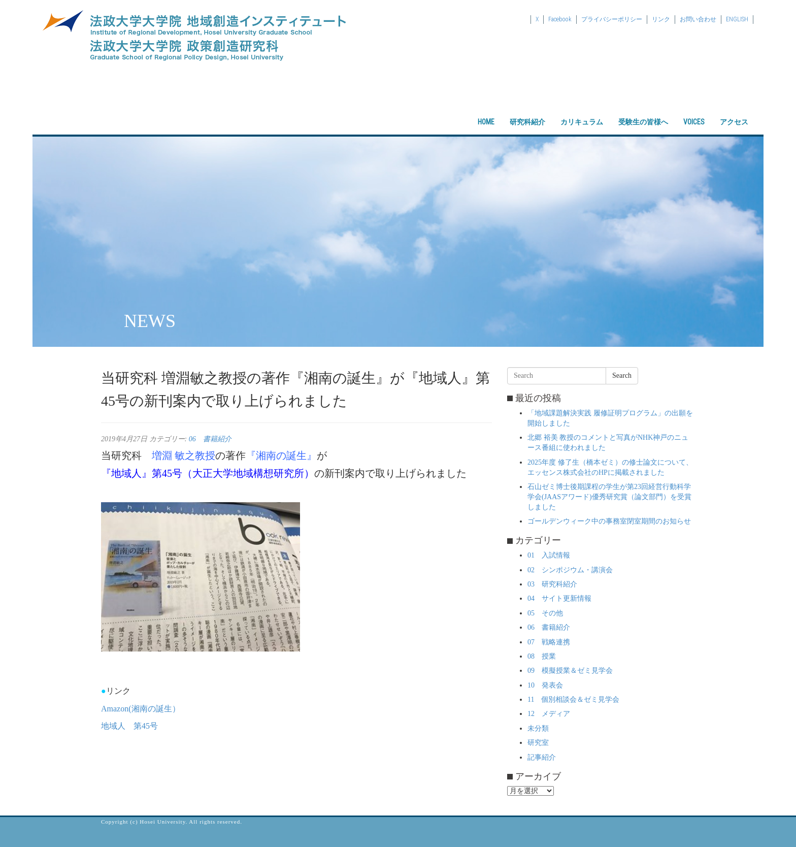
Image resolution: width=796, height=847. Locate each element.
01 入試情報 (548, 555)
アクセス (734, 113)
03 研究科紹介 (552, 584)
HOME (486, 113)
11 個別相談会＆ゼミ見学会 (573, 699)
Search (622, 375)
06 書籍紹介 (210, 439)
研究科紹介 (527, 113)
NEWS (150, 321)
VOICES (694, 113)
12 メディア (548, 714)
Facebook (560, 19)
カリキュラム (581, 113)
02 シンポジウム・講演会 (570, 570)
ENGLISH (737, 19)
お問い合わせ (698, 19)
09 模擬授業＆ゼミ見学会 (570, 670)
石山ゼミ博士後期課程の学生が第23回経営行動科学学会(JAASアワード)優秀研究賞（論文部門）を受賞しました (609, 497)
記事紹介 (541, 757)
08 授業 (541, 656)
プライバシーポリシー (611, 19)
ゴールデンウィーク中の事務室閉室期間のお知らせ (609, 521)
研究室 (538, 742)
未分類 (538, 728)
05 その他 (545, 613)
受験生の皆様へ (643, 113)
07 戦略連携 (548, 642)
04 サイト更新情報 (559, 598)
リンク (661, 19)
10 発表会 (545, 685)
